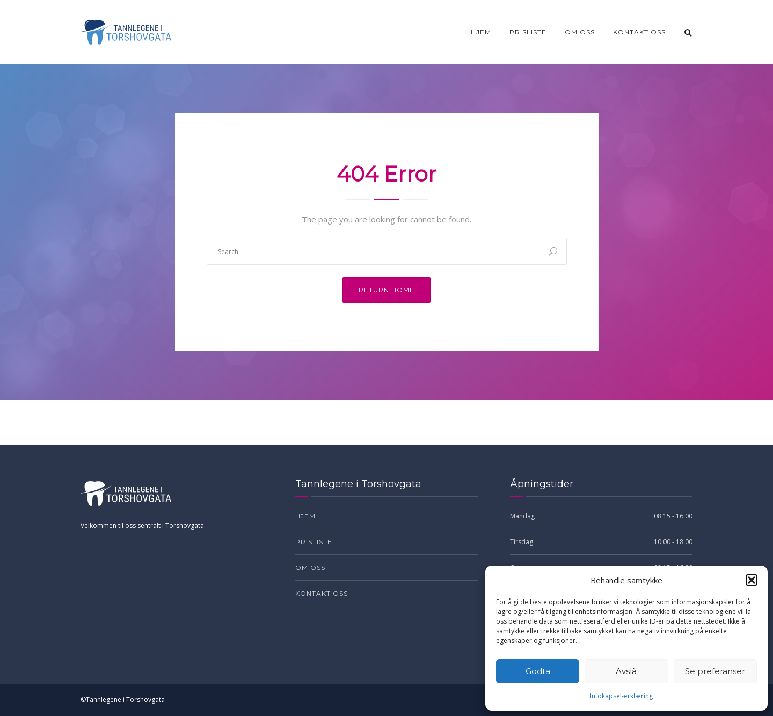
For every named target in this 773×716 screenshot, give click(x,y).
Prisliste (527, 32)
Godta (538, 671)
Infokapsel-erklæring (621, 695)
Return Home (386, 290)
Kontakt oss (639, 32)
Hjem (481, 32)
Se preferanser (715, 671)
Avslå (626, 671)
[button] (751, 580)
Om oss (580, 32)
